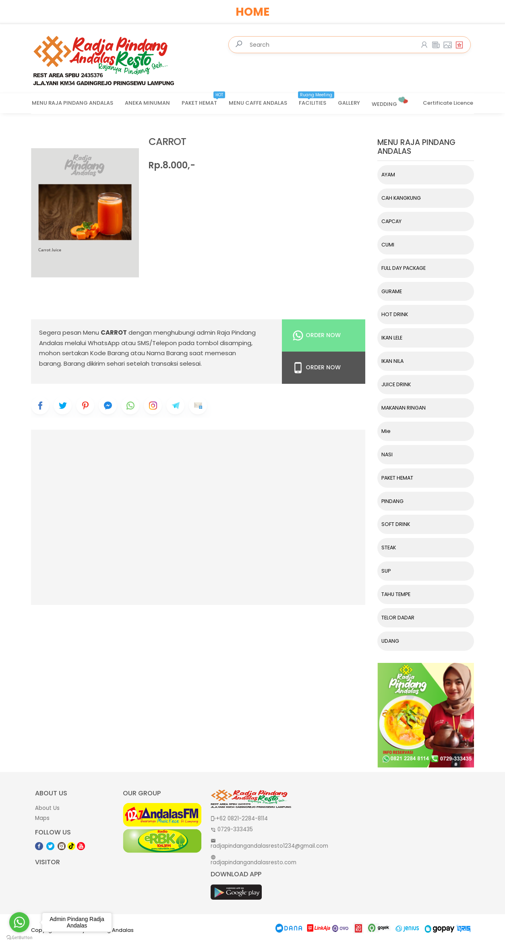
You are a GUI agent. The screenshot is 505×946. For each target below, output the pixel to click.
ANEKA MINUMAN (147, 103)
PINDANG (392, 501)
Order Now (316, 335)
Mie (386, 431)
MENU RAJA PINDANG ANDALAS (72, 103)
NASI (387, 454)
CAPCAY (391, 221)
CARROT (167, 142)
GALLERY (349, 103)
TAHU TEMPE (395, 594)
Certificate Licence (448, 103)
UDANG (390, 641)
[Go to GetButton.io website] (19, 937)
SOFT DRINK (395, 524)
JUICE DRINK (396, 384)
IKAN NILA (392, 361)
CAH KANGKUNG (401, 198)
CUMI (387, 244)
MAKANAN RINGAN (403, 407)
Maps (42, 818)
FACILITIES (316, 100)
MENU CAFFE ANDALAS (258, 103)
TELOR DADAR (397, 617)
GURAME (391, 291)
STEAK (388, 547)
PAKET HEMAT (203, 100)
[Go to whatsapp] (19, 922)
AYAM (388, 174)
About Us (47, 808)
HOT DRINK (394, 314)
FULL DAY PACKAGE (403, 268)
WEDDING (390, 101)
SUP (386, 570)
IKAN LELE (391, 337)
